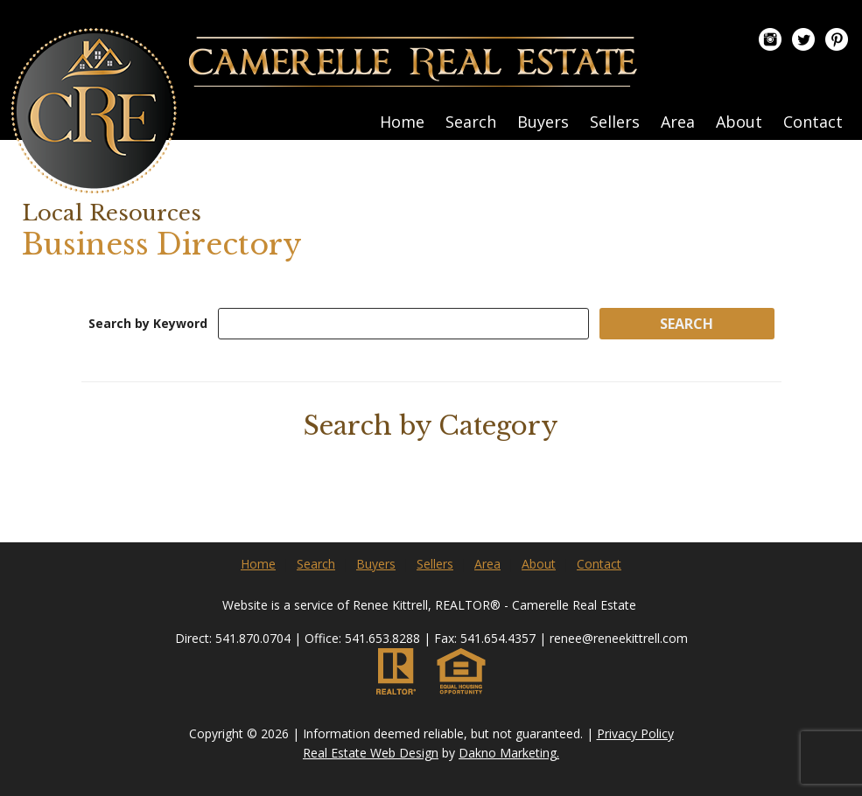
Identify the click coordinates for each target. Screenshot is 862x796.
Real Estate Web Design (370, 752)
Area (678, 121)
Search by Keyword (147, 323)
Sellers (615, 121)
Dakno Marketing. (509, 752)
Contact (813, 121)
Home (402, 121)
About (739, 121)
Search (470, 121)
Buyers (543, 121)
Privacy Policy (635, 733)
